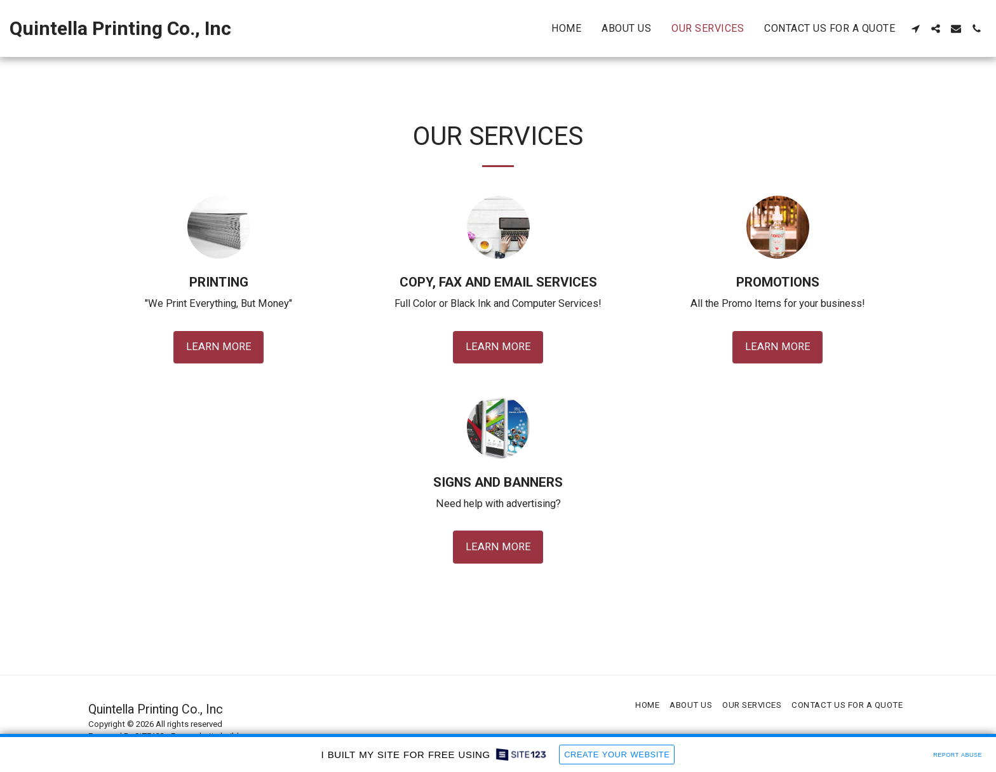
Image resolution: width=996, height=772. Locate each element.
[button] (915, 29)
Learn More (219, 347)
